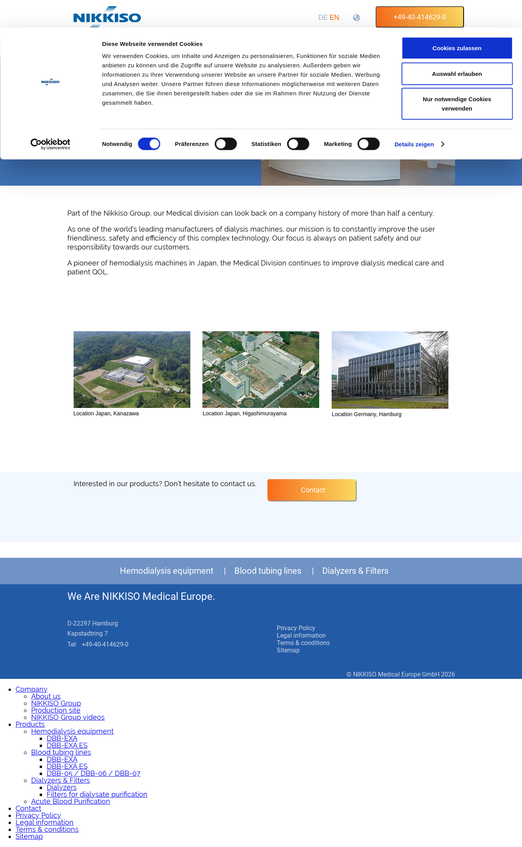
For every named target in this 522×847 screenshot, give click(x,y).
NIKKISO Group (56, 703)
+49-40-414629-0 (105, 644)
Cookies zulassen (457, 20)
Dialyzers (62, 787)
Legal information (301, 635)
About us (46, 696)
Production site (56, 710)
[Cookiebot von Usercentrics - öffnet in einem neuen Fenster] (50, 117)
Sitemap (288, 650)
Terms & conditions (303, 643)
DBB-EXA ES (67, 745)
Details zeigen (414, 116)
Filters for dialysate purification (97, 794)
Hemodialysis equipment (166, 571)
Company (31, 689)
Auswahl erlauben (457, 46)
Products (30, 724)
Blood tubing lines (267, 571)
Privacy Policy (296, 628)
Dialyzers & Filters (355, 571)
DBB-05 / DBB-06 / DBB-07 (94, 773)
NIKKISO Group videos (68, 717)
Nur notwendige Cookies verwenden (457, 76)
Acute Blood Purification (70, 801)
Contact (313, 490)
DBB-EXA (62, 738)
